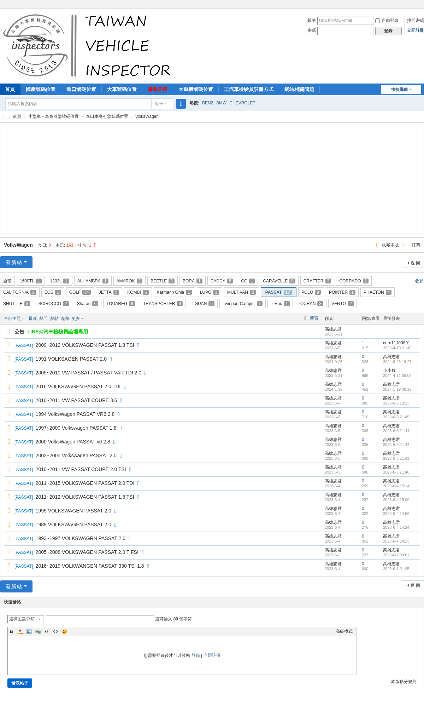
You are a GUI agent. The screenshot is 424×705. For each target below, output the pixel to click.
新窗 (314, 318)
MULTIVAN (241, 292)
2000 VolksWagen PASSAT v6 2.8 (73, 442)
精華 (65, 318)
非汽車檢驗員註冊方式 (248, 89)
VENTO (342, 303)
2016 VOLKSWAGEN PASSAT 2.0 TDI (78, 386)
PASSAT (278, 292)
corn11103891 (396, 342)
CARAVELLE (279, 281)
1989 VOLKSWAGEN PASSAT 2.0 (73, 524)
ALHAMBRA (92, 281)
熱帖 (54, 318)
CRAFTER (317, 281)
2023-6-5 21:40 (396, 472)
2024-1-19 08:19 (397, 389)
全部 (7, 281)
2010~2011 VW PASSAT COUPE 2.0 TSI (81, 469)
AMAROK (130, 281)
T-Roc (280, 303)
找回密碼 (415, 20)
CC (248, 281)
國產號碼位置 (40, 89)
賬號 (311, 20)
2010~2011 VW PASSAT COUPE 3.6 (76, 400)
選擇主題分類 (22, 619)
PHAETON (377, 292)
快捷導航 (399, 89)
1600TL (31, 281)
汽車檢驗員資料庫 (3, 116)
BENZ (207, 103)
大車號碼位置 (122, 89)
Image (29, 631)
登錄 (196, 655)
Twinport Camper (243, 303)
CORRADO (354, 281)
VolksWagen (18, 245)
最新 (33, 318)
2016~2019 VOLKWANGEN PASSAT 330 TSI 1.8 (90, 566)
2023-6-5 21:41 (396, 458)
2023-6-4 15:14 (396, 486)
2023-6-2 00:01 (396, 555)
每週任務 (157, 89)
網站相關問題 (299, 89)
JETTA (109, 292)
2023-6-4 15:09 (396, 500)
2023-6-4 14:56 (396, 513)
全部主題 (12, 318)
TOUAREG (120, 303)
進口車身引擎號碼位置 (107, 116)
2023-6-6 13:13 (396, 403)
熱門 (43, 318)
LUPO (209, 292)
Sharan (87, 303)
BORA (192, 281)
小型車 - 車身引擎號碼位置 (53, 116)
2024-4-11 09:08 (397, 375)
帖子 (159, 103)
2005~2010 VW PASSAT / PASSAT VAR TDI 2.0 (88, 373)
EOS (53, 292)
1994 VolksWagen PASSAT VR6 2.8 (75, 414)
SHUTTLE (16, 303)
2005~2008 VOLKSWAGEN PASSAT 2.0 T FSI (87, 552)
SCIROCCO (53, 303)
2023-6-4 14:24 (396, 527)
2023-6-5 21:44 (396, 431)
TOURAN (310, 303)
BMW (221, 103)
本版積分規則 (404, 681)
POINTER (342, 292)
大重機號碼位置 (195, 89)
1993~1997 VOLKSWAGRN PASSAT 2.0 (80, 538)
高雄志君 (333, 329)
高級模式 (344, 631)
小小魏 (389, 370)
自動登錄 (387, 20)
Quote (46, 631)
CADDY (222, 281)
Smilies (64, 631)
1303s (59, 281)
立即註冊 (415, 30)
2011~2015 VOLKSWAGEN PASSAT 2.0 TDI (85, 483)
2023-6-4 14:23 (396, 541)
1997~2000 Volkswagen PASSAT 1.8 (76, 428)
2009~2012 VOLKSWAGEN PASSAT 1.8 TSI (85, 345)
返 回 (415, 262)
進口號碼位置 (81, 89)
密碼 (311, 30)
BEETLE (163, 281)
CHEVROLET (242, 103)
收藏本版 (391, 244)
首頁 (17, 116)
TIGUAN (202, 303)
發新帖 (14, 262)
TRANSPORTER (163, 303)
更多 (76, 318)
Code (55, 631)
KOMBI (137, 292)
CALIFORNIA (19, 292)
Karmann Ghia (174, 292)
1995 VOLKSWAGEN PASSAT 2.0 (73, 511)
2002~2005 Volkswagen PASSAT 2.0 (76, 455)
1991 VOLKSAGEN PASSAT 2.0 (71, 359)
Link (37, 631)
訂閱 (416, 244)
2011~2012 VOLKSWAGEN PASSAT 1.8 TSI (85, 497)
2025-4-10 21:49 (397, 348)
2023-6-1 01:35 (396, 569)
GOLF (80, 292)
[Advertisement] (101, 177)
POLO (311, 292)
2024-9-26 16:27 (397, 362)
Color (20, 631)
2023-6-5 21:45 (396, 417)
